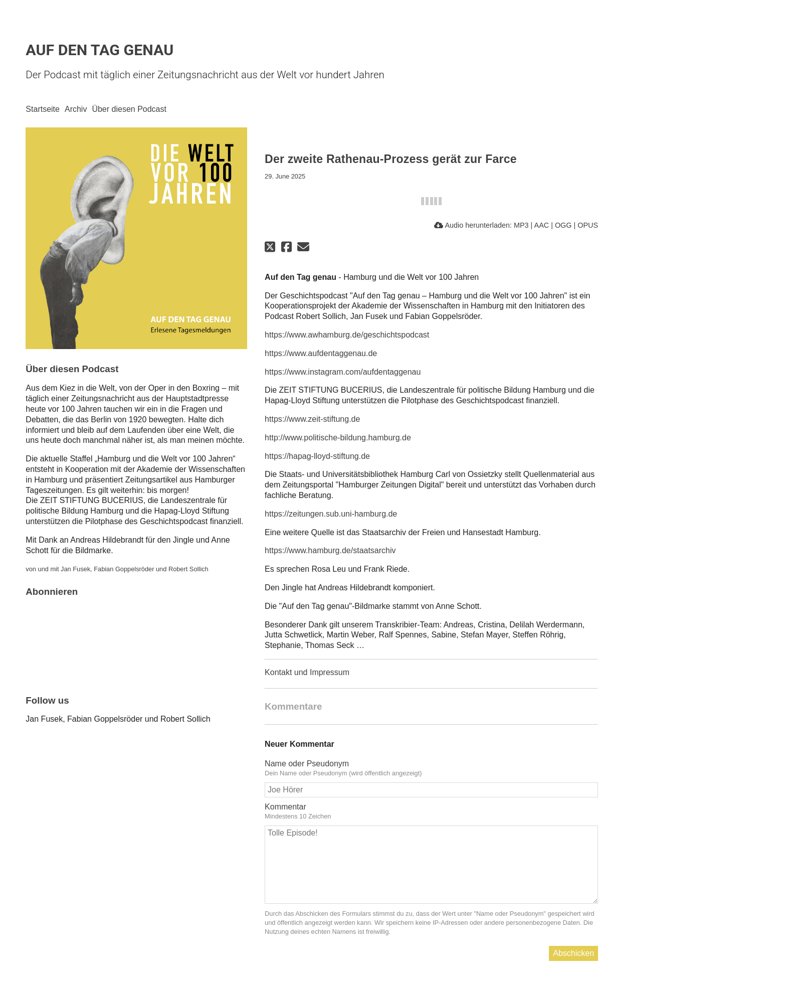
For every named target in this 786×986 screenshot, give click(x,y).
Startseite (43, 109)
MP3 (521, 225)
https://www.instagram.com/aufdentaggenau (343, 372)
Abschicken (573, 953)
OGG (563, 225)
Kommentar (285, 806)
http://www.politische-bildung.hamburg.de (338, 437)
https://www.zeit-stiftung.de (312, 419)
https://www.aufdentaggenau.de (321, 353)
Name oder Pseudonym (307, 763)
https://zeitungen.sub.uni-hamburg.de (331, 514)
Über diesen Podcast (129, 109)
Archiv (76, 109)
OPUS (587, 225)
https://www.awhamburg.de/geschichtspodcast (347, 335)
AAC (541, 225)
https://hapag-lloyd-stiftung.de (317, 456)
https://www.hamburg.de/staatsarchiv (330, 550)
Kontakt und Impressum (307, 672)
